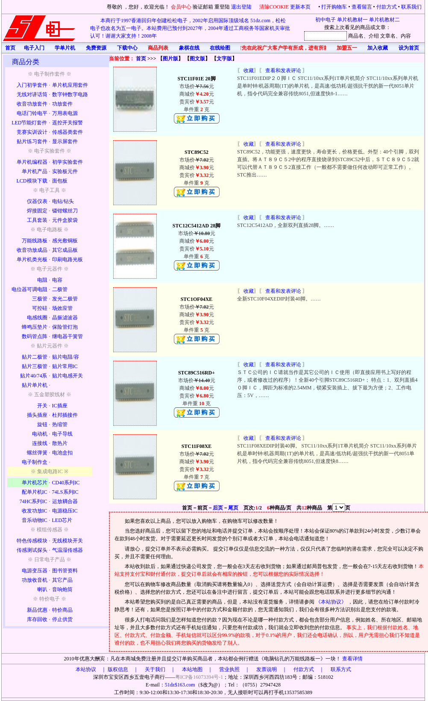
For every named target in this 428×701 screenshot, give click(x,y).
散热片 (59, 443)
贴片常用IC (65, 366)
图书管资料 (65, 571)
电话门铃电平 (32, 113)
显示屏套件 (65, 141)
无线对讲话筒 (32, 94)
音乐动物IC (34, 520)
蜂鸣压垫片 (34, 327)
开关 (42, 406)
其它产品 (62, 580)
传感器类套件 (67, 132)
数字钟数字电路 (70, 94)
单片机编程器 (32, 162)
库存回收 (37, 619)
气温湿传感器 (67, 550)
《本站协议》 (332, 602)
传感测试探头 (32, 550)
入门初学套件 (32, 85)
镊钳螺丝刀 (65, 211)
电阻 (42, 280)
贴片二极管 (34, 357)
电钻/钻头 (63, 201)
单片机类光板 (32, 259)
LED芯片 (62, 520)
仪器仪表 (37, 201)
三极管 (39, 299)
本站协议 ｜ (91, 669)
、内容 (403, 36)
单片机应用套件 (70, 85)
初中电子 (325, 20)
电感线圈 (37, 318)
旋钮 (42, 424)
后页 (218, 508)
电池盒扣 (62, 453)
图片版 (170, 59)
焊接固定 (37, 211)
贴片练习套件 (32, 141)
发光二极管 (65, 299)
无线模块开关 (67, 541)
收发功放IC (34, 511)
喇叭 (42, 589)
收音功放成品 (32, 250)
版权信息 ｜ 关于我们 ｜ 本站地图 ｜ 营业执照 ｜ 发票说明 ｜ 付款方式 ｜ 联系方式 (229, 669)
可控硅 (39, 308)
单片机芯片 (34, 483)
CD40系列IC (66, 483)
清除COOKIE (274, 7)
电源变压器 (34, 571)
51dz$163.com (180, 685)
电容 (57, 280)
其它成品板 (65, 250)
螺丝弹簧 (37, 453)
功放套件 (62, 104)
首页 (141, 59)
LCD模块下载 (32, 181)
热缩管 (59, 424)
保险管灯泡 (65, 327)
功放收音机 (34, 580)
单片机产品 (34, 171)
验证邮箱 (203, 7)
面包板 (59, 181)
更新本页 (301, 7)
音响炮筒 (62, 589)
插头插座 (37, 415)
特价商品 (62, 610)
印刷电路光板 (67, 259)
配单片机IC (34, 492)
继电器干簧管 (67, 336)
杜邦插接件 (65, 415)
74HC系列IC (33, 501)
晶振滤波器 (65, 318)
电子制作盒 (34, 462)
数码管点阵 (34, 336)
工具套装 (37, 220)
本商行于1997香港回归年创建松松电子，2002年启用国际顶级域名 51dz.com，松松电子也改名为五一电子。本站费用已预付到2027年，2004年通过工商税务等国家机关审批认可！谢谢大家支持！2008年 (190, 28)
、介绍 (371, 36)
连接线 (39, 443)
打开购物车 (334, 7)
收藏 (248, 71)
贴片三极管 (34, 366)
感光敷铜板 (65, 241)
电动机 (39, 434)
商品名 (356, 36)
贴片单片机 (34, 385)
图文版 (197, 59)
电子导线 (62, 434)
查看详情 (352, 659)
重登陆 (222, 7)
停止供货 (62, 619)
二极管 (59, 289)
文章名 (388, 36)
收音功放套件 (32, 104)
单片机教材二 (384, 20)
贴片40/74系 (33, 376)
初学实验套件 (67, 162)
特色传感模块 (32, 541)
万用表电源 (65, 113)
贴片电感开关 (67, 376)
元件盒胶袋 (65, 220)
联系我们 (411, 7)
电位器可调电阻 (29, 289)
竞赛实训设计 (32, 132)
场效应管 (62, 308)
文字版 (224, 59)
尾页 (233, 508)
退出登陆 (242, 7)
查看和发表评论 (283, 71)
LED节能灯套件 (29, 123)
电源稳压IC (65, 511)
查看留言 (362, 7)
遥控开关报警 (67, 123)
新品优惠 (37, 610)
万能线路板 (34, 241)
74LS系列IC (65, 492)
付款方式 (386, 7)
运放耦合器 (65, 501)
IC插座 (59, 406)
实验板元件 (65, 171)
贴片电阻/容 (65, 357)
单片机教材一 (352, 20)
